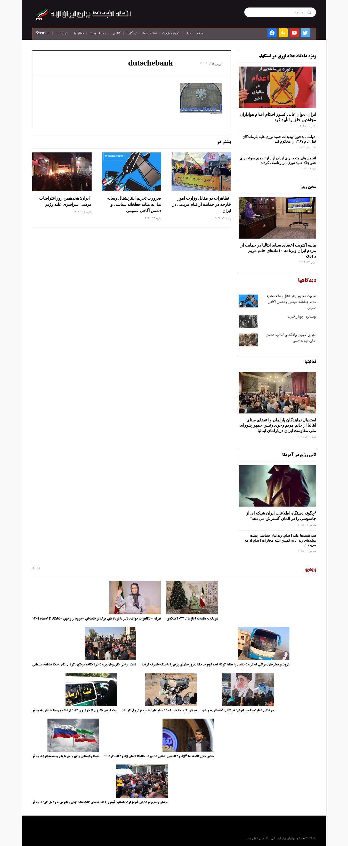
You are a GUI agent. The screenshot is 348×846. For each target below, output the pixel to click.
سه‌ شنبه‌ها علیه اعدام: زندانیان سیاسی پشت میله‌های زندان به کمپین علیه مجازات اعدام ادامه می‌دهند (280, 540)
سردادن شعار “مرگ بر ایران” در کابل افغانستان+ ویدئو (238, 710)
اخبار (189, 33)
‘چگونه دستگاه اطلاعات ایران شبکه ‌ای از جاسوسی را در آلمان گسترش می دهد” (281, 515)
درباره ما (61, 33)
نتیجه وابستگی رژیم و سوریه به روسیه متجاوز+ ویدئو (65, 756)
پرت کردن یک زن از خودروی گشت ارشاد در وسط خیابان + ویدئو (74, 710)
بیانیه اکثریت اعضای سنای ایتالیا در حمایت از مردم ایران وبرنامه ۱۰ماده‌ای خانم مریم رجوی (278, 250)
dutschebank (150, 64)
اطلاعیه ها (149, 33)
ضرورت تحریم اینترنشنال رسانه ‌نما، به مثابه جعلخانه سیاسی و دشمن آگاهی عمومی (134, 204)
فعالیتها (79, 33)
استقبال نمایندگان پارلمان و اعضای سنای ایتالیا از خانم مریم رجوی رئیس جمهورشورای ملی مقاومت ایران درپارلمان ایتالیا (278, 425)
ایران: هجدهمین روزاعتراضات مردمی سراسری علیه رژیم (65, 201)
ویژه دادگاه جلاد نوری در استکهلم (287, 56)
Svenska (43, 33)
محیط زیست (98, 33)
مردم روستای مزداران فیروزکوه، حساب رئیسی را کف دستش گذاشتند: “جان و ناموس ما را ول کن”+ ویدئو (100, 802)
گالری (116, 33)
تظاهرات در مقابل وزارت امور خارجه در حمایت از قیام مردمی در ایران (201, 204)
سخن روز (308, 187)
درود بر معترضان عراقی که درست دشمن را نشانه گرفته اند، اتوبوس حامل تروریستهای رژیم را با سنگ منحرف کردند (215, 664)
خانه (200, 33)
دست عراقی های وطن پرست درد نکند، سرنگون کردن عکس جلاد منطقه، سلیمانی (84, 664)
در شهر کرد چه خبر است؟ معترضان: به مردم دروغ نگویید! (159, 710)
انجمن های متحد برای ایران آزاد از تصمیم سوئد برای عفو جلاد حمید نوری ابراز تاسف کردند (278, 160)
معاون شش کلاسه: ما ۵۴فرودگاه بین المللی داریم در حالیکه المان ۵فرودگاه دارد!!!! (159, 756)
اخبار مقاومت (170, 33)
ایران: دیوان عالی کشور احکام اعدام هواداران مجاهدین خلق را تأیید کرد (278, 117)
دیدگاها (132, 33)
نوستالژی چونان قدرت (301, 317)
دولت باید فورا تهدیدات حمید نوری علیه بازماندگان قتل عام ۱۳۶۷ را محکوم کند (279, 139)
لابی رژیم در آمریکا (299, 455)
